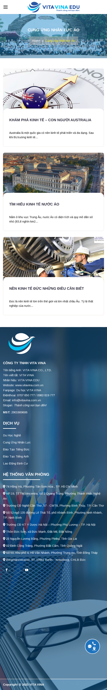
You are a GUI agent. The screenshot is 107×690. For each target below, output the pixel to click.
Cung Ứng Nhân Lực (17, 442)
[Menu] (5, 7)
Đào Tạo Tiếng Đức (16, 449)
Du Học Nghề (12, 435)
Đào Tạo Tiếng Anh (16, 456)
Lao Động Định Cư (15, 463)
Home (36, 40)
